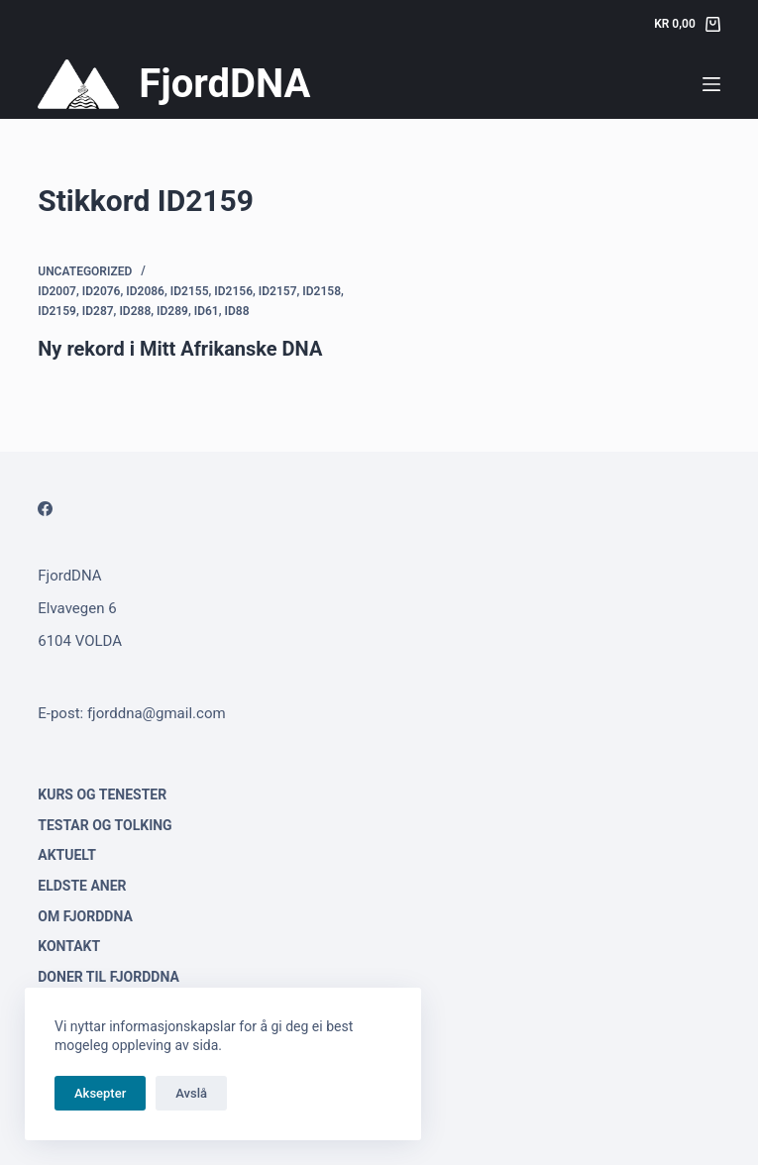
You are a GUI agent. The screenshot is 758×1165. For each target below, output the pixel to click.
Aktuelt (67, 855)
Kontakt (69, 946)
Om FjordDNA (85, 916)
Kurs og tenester (102, 794)
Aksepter (100, 1093)
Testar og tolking (104, 825)
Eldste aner (82, 886)
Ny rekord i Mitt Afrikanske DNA (180, 349)
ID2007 (57, 291)
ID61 (206, 311)
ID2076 (101, 291)
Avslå (191, 1093)
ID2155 (189, 291)
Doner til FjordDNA (108, 977)
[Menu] (711, 84)
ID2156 (233, 291)
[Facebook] (45, 508)
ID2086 (145, 291)
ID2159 (57, 311)
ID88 (237, 311)
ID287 (98, 311)
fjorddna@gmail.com (156, 713)
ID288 (135, 311)
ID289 (172, 311)
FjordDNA (224, 83)
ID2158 (321, 291)
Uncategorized (85, 271)
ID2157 (278, 291)
